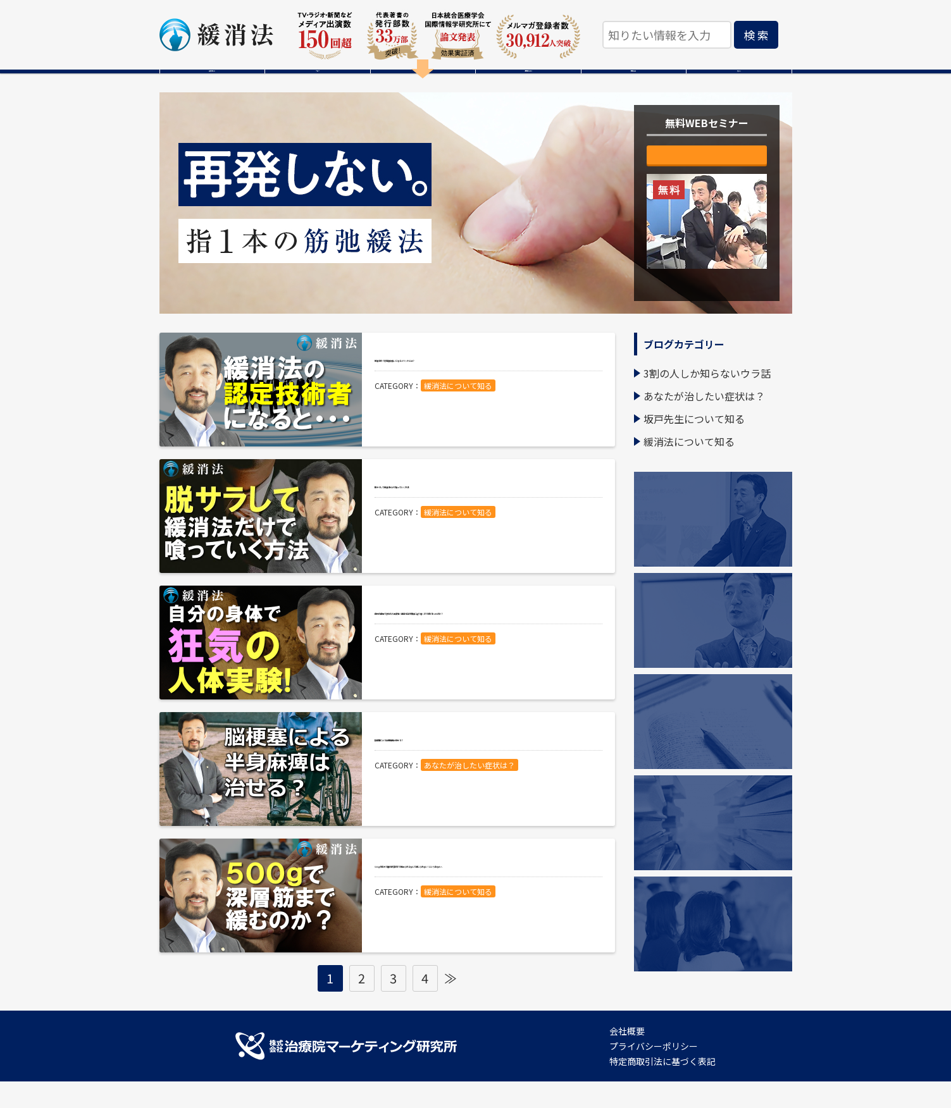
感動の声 (633, 84)
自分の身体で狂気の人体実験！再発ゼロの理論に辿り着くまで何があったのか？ (485, 653)
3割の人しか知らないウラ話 (707, 399)
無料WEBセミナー (423, 84)
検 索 (756, 35)
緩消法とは (212, 84)
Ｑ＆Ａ (739, 84)
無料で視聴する (706, 188)
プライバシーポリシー (653, 1072)
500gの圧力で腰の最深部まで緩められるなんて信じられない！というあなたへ (488, 906)
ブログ (317, 84)
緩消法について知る (458, 431)
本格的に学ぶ (528, 84)
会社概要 (627, 1057)
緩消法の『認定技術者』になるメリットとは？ (485, 391)
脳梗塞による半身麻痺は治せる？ (477, 770)
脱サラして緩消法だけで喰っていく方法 (485, 517)
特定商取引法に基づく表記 (662, 1087)
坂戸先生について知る (694, 445)
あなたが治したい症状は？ (469, 810)
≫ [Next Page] (450, 1004)
